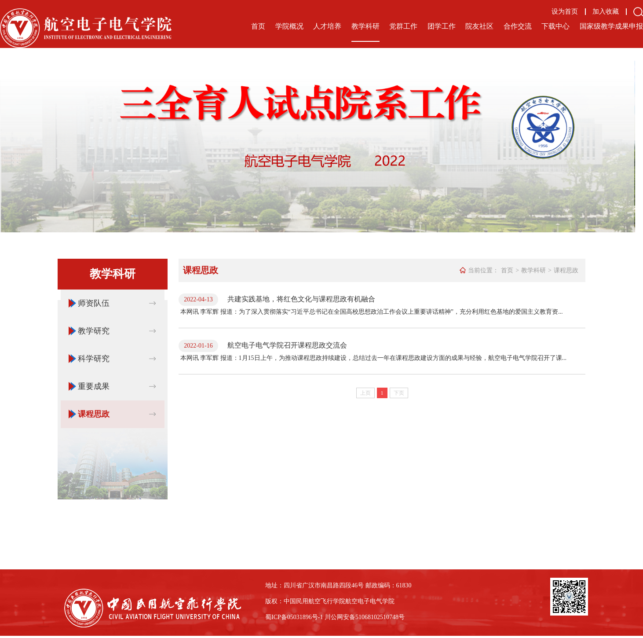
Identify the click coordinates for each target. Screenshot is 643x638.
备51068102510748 (373, 617)
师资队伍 (94, 303)
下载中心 (555, 26)
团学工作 (441, 26)
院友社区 (479, 26)
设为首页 (565, 11)
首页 (258, 26)
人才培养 (327, 26)
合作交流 (518, 26)
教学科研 (365, 26)
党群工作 (403, 26)
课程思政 (94, 414)
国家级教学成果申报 (611, 26)
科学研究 (94, 358)
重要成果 (94, 386)
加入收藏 (605, 11)
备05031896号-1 (302, 617)
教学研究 (94, 330)
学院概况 (289, 26)
